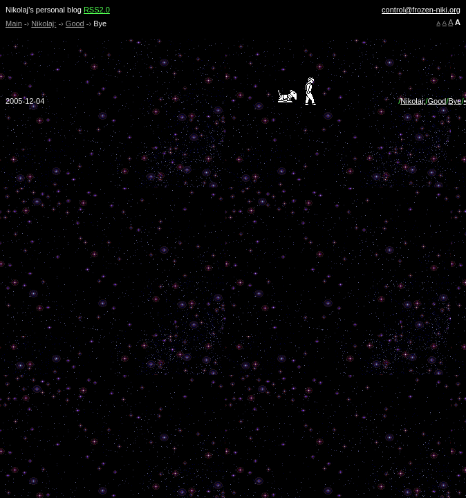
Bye (454, 101)
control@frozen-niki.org (421, 10)
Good (75, 23)
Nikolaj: (43, 23)
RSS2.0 (97, 10)
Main (14, 23)
